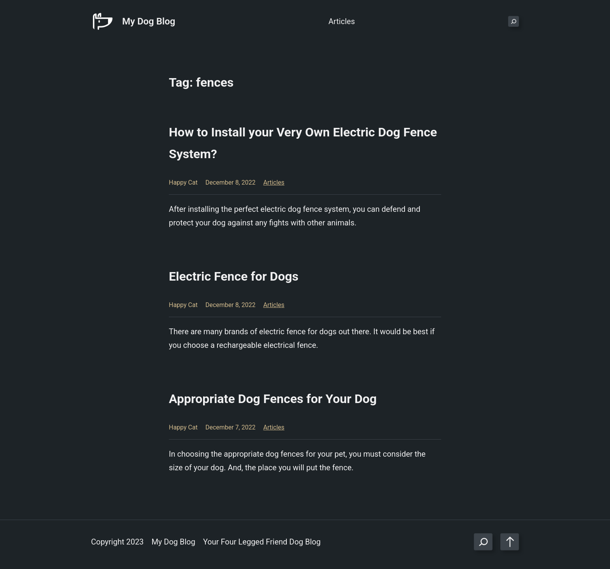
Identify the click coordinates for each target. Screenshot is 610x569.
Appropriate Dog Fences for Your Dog (273, 398)
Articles (273, 182)
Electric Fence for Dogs (233, 276)
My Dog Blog (148, 21)
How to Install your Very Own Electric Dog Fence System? (303, 143)
